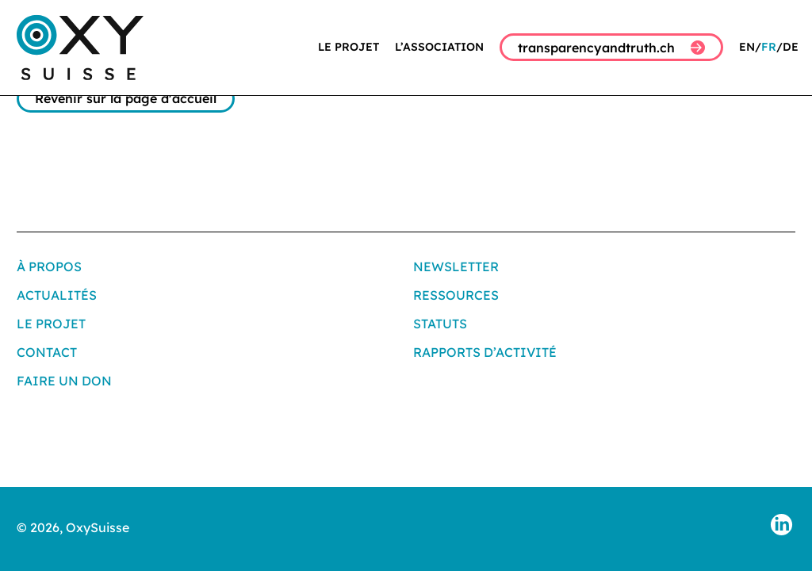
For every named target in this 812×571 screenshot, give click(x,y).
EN (747, 47)
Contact (47, 352)
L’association (439, 47)
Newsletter (456, 266)
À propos (49, 266)
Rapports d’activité (485, 352)
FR (768, 47)
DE (791, 47)
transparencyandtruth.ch (611, 48)
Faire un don (64, 381)
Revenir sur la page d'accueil (125, 98)
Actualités (57, 295)
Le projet (348, 47)
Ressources (456, 295)
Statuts (440, 323)
